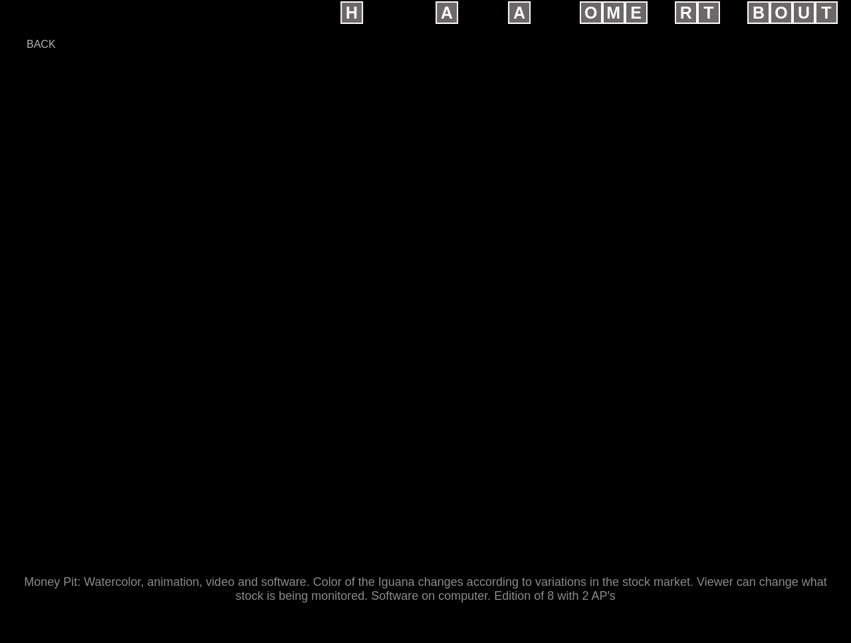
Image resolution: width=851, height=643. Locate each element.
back (41, 44)
